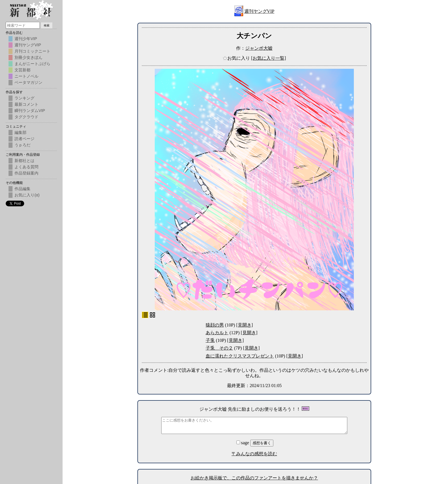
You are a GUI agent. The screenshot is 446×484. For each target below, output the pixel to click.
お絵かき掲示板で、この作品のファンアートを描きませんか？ (254, 477)
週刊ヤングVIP (259, 11)
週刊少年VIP (26, 38)
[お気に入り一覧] (268, 58)
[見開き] (244, 325)
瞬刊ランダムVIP (30, 110)
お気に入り (237, 58)
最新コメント (26, 104)
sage (243, 442)
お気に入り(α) (27, 195)
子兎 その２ (219, 348)
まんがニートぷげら (32, 63)
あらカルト (217, 332)
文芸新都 (22, 70)
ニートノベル (26, 76)
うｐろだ (22, 145)
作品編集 (22, 188)
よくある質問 (26, 167)
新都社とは (24, 160)
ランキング (24, 98)
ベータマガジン (28, 82)
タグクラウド (26, 117)
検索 (46, 25)
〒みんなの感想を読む (254, 453)
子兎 (210, 340)
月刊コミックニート (32, 51)
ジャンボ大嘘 (258, 48)
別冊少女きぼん (28, 57)
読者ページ (24, 138)
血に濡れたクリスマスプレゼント (240, 356)
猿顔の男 (215, 325)
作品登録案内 (26, 173)
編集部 (20, 132)
